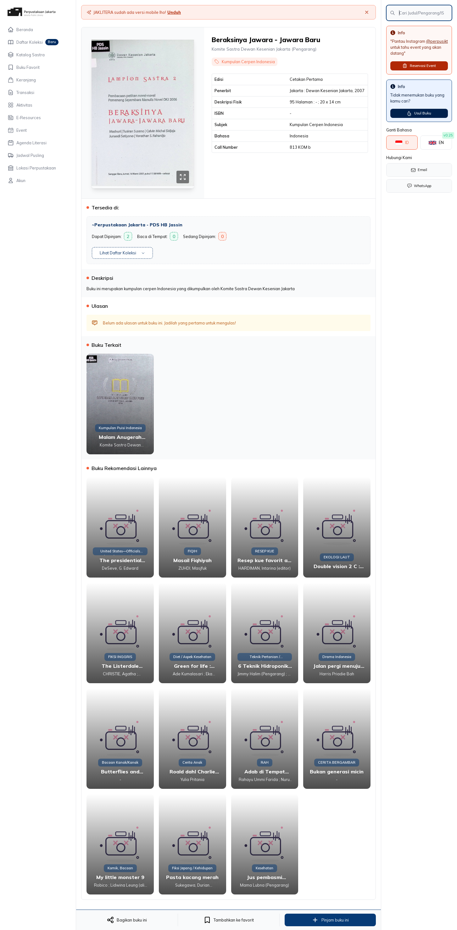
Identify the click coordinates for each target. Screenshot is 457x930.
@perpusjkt (437, 41)
